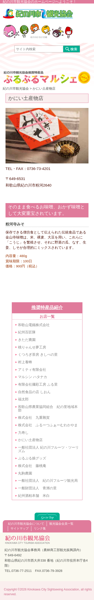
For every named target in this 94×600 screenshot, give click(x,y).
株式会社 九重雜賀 (34, 417)
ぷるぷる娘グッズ (32, 458)
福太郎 (23, 399)
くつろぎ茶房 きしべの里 (38, 354)
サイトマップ (20, 528)
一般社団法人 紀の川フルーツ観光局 (48, 481)
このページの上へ (47, 516)
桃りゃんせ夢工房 (32, 347)
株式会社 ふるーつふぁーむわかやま (48, 425)
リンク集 (40, 528)
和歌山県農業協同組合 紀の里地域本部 (48, 408)
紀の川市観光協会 (38, 16)
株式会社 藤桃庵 (32, 466)
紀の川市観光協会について (26, 523)
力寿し (23, 433)
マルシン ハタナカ (32, 377)
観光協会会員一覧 (61, 523)
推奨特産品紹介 (47, 307)
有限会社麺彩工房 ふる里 (38, 384)
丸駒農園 (25, 473)
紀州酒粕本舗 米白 (34, 496)
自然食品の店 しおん (34, 392)
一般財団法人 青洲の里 (37, 488)
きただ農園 (28, 340)
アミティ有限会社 (32, 370)
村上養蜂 (25, 362)
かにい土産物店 (30, 440)
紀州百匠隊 (27, 332)
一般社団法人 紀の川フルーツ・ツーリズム (48, 449)
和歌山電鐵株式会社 (34, 325)
